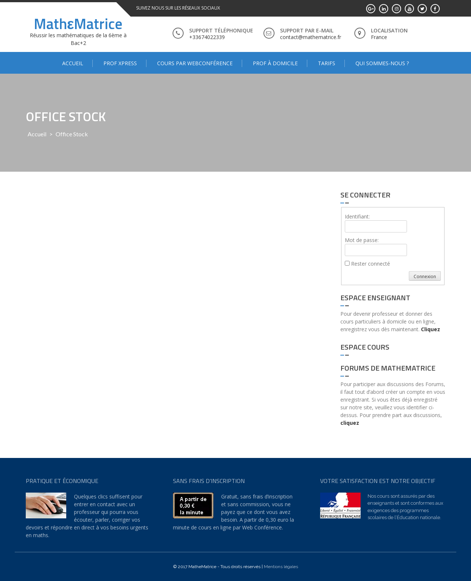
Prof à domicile (275, 63)
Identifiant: (357, 216)
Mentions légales (281, 566)
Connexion (425, 276)
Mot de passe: (362, 240)
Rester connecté (370, 263)
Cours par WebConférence (195, 63)
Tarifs (326, 63)
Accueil (72, 63)
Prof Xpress (120, 63)
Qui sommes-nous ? (382, 63)
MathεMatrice (78, 24)
